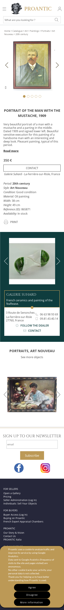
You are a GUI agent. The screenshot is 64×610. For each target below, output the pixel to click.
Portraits (45, 30)
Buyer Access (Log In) (15, 514)
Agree (32, 587)
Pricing (7, 496)
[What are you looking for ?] (56, 20)
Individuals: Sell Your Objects (20, 503)
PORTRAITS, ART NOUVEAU (32, 351)
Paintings (34, 30)
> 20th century (21, 34)
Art (26, 30)
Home (7, 30)
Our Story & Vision (13, 532)
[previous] (7, 261)
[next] (57, 261)
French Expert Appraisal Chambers (23, 521)
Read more (11, 151)
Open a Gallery (11, 493)
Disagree (32, 594)
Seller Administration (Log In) (20, 500)
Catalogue (17, 30)
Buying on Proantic (14, 518)
